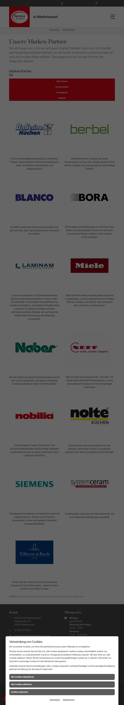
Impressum (55, 700)
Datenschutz (68, 700)
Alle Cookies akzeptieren (22, 677)
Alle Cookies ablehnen (21, 684)
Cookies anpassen (19, 692)
